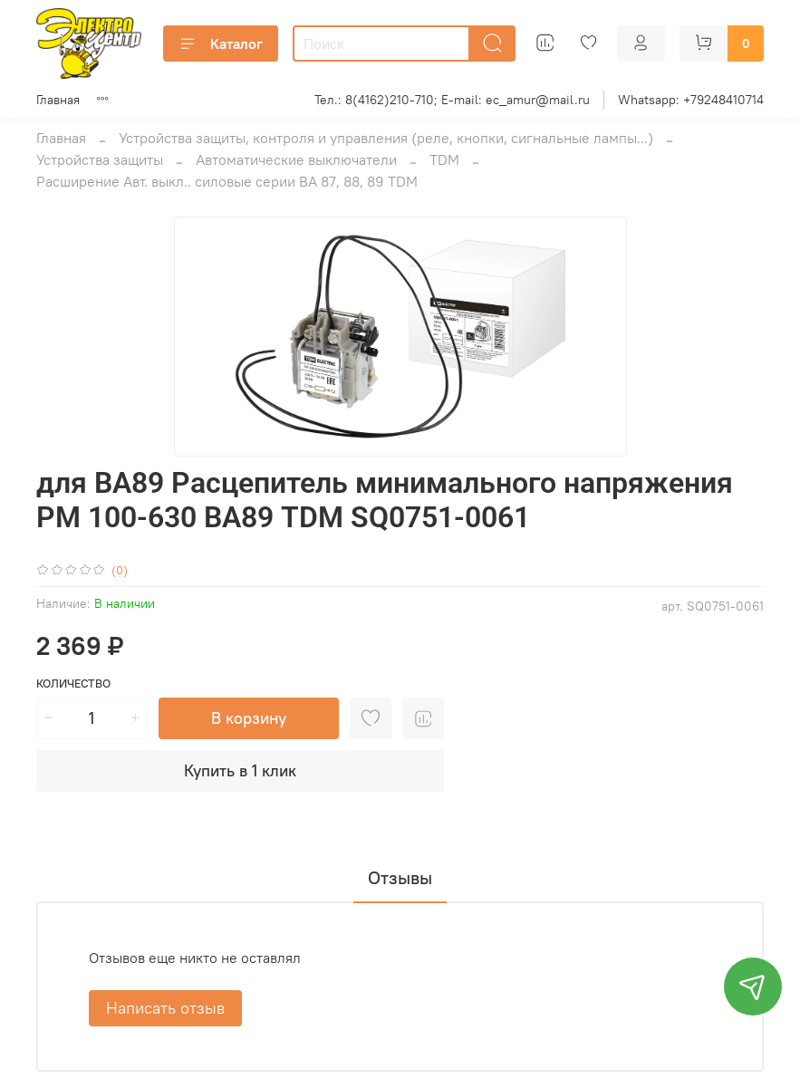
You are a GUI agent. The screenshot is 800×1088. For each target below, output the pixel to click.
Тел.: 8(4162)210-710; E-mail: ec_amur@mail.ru (452, 99)
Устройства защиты (99, 159)
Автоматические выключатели (296, 159)
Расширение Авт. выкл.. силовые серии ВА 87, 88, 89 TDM (227, 181)
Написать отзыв (165, 1007)
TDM (444, 159)
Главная (58, 99)
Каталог (220, 43)
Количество (73, 683)
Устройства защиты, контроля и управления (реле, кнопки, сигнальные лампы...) (386, 138)
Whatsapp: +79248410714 (691, 99)
